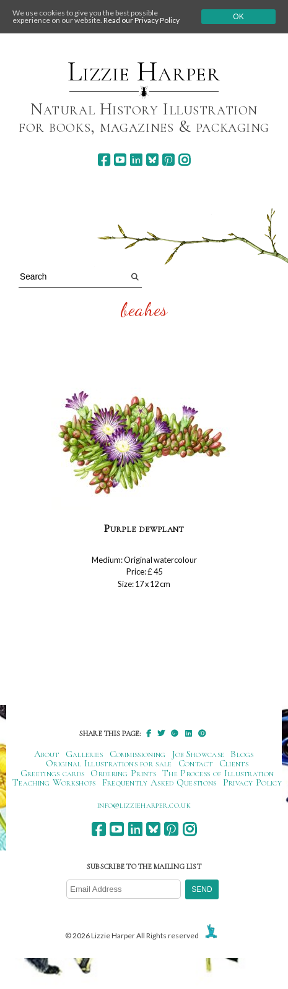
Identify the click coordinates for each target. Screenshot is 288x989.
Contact (195, 763)
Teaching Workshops (54, 782)
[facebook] (104, 160)
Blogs (242, 754)
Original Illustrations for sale (109, 763)
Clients (233, 763)
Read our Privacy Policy (141, 20)
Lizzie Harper (144, 71)
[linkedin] (136, 160)
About (46, 754)
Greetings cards (52, 773)
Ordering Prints (123, 773)
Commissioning (138, 754)
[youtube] (120, 160)
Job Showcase (198, 754)
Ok (238, 16)
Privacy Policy (252, 782)
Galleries (84, 754)
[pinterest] (168, 160)
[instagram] (184, 160)
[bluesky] (152, 160)
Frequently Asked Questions (159, 782)
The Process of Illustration (218, 773)
